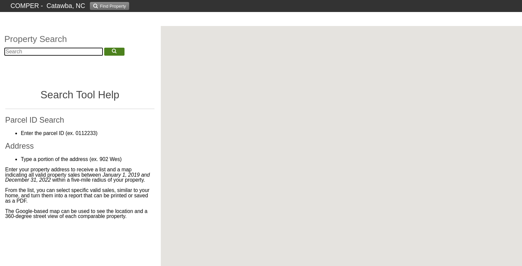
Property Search (35, 39)
